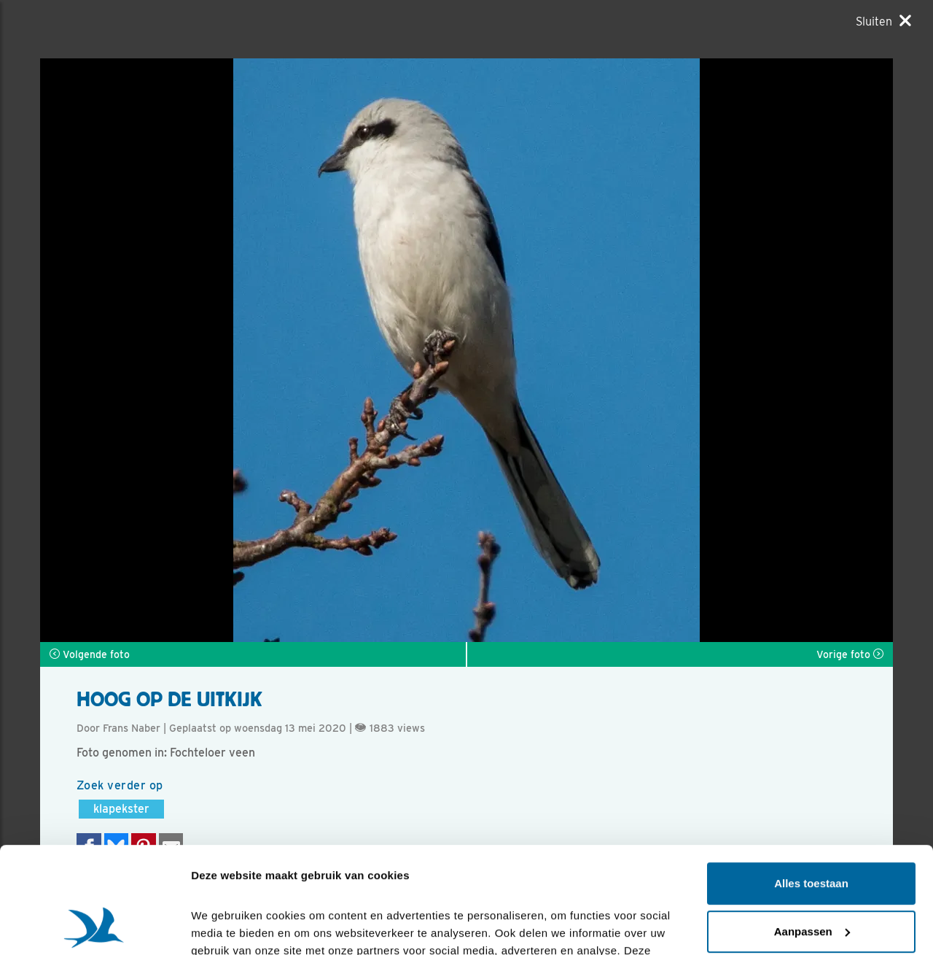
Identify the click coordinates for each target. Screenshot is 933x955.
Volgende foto (90, 654)
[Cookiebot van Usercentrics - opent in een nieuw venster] (94, 926)
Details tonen (225, 926)
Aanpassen (812, 831)
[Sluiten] (883, 21)
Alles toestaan (811, 784)
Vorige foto (849, 654)
